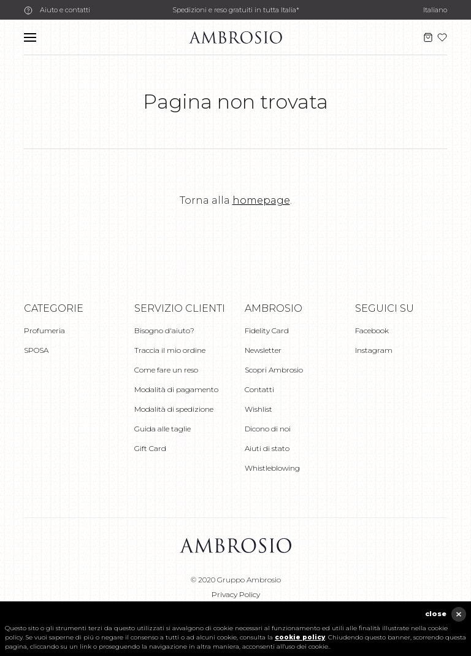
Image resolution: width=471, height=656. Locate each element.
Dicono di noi (268, 428)
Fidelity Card (267, 330)
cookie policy (300, 637)
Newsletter (263, 350)
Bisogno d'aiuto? (164, 330)
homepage (261, 200)
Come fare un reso (166, 369)
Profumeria (44, 330)
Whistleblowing (272, 468)
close (435, 613)
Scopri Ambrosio (274, 369)
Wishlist (258, 409)
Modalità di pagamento (176, 389)
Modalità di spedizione (173, 409)
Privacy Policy (236, 594)
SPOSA (36, 350)
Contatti (259, 389)
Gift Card (150, 448)
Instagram (373, 350)
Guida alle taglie (162, 428)
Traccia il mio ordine (169, 350)
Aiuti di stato (267, 448)
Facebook (372, 330)
